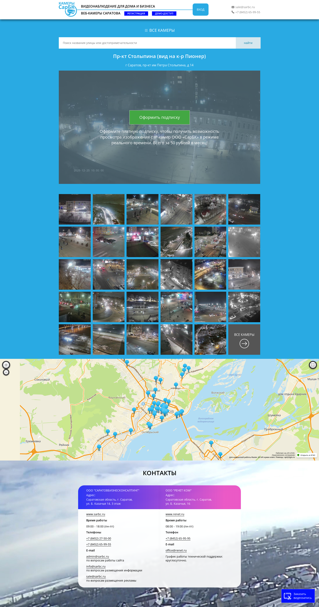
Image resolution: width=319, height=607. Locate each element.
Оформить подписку (159, 117)
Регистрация (136, 13)
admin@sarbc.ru (97, 556)
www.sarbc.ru (95, 514)
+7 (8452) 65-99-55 (247, 12)
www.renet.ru (175, 514)
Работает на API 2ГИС (285, 453)
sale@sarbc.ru (245, 7)
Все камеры (159, 30)
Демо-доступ (164, 13)
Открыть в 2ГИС (307, 455)
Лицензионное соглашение (283, 455)
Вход (200, 9)
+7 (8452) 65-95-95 (178, 538)
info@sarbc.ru (96, 566)
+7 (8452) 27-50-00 (98, 538)
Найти (248, 43)
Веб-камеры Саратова (100, 13)
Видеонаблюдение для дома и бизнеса (118, 6)
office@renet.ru (176, 550)
